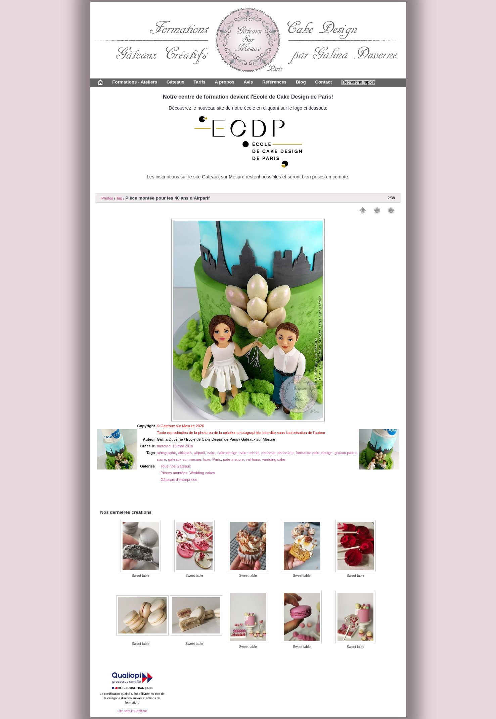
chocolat (269, 453)
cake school (249, 453)
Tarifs (199, 82)
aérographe (166, 453)
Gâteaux (175, 82)
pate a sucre (233, 459)
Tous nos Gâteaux (176, 466)
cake (211, 453)
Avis (248, 82)
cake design (227, 453)
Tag (119, 198)
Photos (107, 198)
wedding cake (273, 459)
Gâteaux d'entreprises (179, 480)
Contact (323, 82)
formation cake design (314, 453)
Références (274, 82)
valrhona (253, 459)
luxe (207, 459)
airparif (199, 453)
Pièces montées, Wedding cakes (188, 473)
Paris (216, 459)
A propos (224, 82)
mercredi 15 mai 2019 (175, 446)
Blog (301, 82)
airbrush (184, 453)
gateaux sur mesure (184, 459)
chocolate (285, 453)
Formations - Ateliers (134, 82)
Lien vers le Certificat (132, 711)
